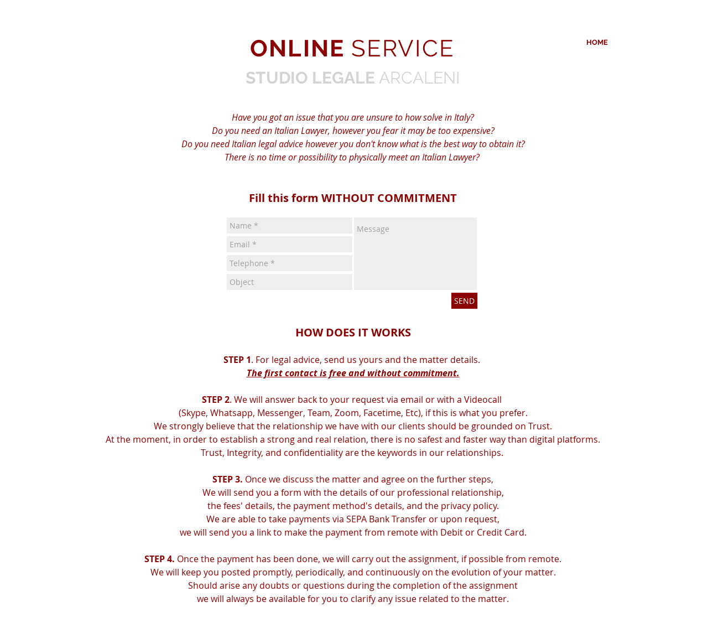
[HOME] (597, 42)
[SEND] (464, 301)
